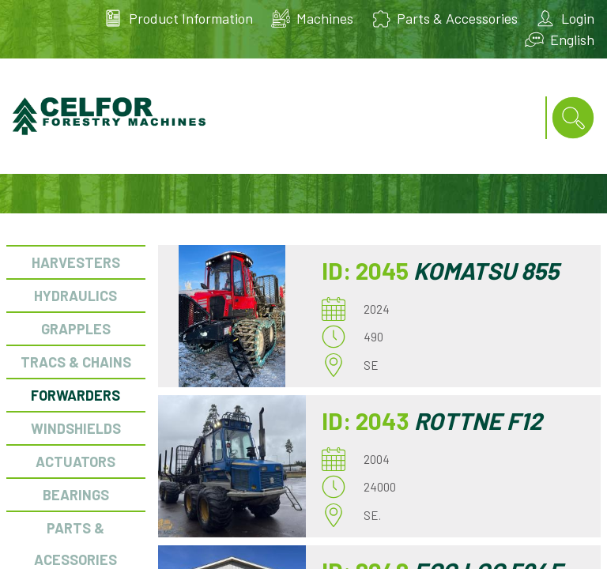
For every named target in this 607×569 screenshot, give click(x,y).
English (572, 39)
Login (577, 18)
